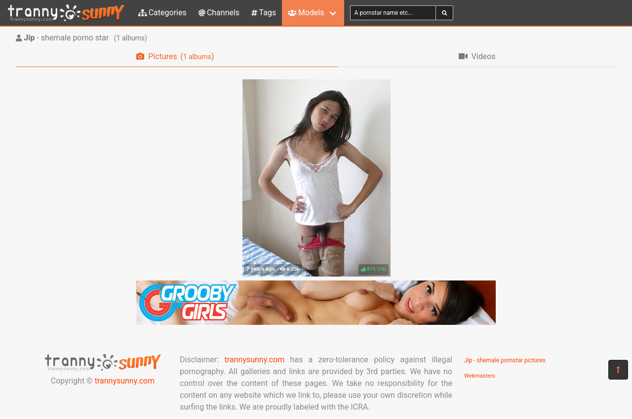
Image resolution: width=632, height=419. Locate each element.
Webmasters (479, 376)
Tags (263, 12)
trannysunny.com (125, 380)
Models (306, 12)
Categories (162, 12)
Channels (218, 12)
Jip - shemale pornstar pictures (505, 360)
